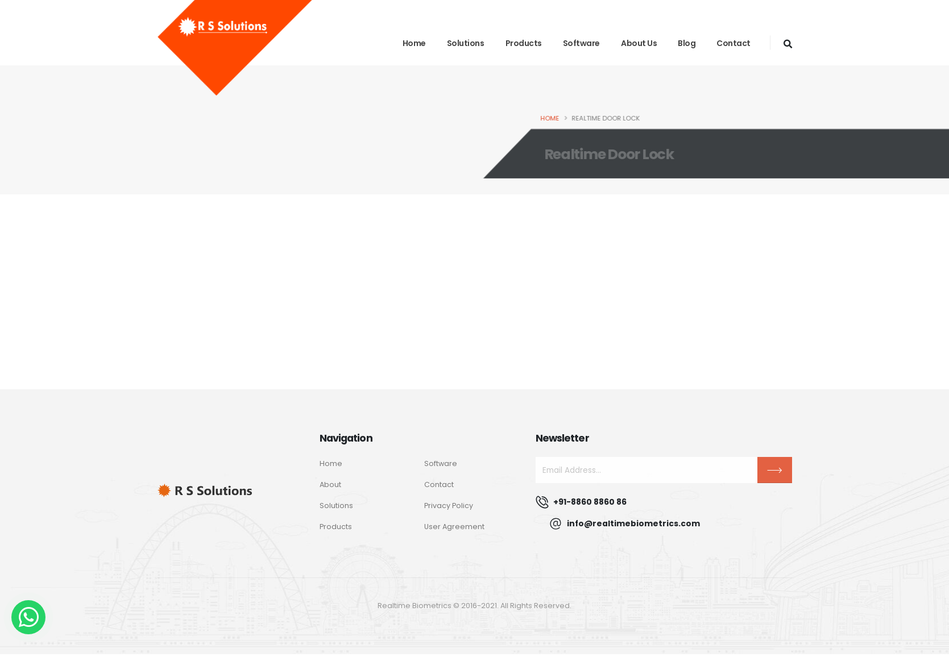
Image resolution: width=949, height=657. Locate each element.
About (330, 484)
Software (581, 43)
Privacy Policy (448, 505)
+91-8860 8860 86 (590, 502)
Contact (733, 43)
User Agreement (454, 526)
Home (414, 43)
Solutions (465, 43)
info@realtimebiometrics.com (633, 523)
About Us (639, 43)
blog (686, 43)
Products (523, 43)
